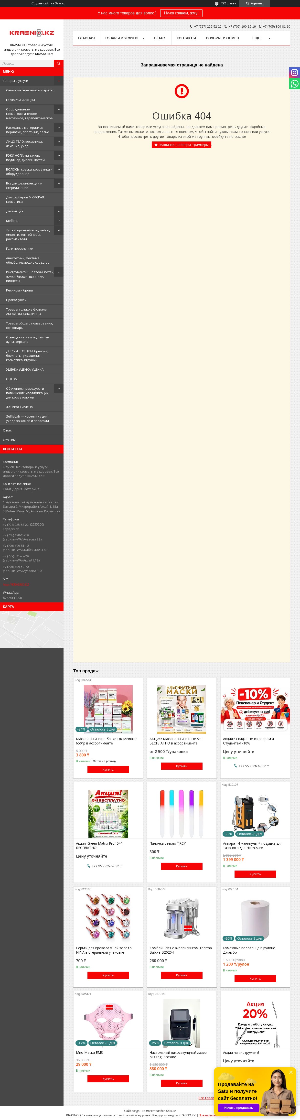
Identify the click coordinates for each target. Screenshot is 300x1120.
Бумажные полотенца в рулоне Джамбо (249, 950)
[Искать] (59, 63)
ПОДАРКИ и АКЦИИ (20, 99)
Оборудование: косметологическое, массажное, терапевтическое (29, 113)
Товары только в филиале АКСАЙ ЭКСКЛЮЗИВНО (26, 311)
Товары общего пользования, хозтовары (29, 325)
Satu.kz (171, 1111)
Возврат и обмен (222, 38)
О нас (7, 430)
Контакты (186, 38)
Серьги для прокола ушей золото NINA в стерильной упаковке (104, 950)
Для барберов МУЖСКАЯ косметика (25, 199)
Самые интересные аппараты (29, 90)
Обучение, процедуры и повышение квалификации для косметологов (27, 392)
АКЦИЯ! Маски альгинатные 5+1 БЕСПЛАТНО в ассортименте (176, 741)
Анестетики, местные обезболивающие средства (28, 260)
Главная (86, 38)
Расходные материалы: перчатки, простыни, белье (27, 129)
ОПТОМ (12, 379)
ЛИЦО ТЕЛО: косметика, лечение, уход (24, 143)
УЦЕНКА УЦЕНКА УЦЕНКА (24, 369)
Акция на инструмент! (241, 1052)
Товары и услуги (15, 80)
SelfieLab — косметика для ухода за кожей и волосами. (28, 418)
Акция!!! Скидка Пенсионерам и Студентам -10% (248, 741)
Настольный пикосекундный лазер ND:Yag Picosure (178, 1054)
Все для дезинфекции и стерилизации (24, 185)
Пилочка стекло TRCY (168, 843)
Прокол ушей (16, 300)
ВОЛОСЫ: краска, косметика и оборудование (29, 171)
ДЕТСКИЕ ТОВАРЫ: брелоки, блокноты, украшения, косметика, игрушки (27, 355)
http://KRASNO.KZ (16, 584)
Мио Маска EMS (89, 1052)
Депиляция (14, 211)
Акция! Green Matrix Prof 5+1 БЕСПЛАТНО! (99, 845)
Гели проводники (19, 248)
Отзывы (9, 440)
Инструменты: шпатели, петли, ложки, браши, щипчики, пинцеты (30, 276)
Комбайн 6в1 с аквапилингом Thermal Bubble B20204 (181, 950)
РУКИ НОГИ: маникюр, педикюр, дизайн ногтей (25, 157)
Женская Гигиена (19, 407)
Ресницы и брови (19, 290)
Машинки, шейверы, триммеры (184, 144)
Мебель (12, 220)
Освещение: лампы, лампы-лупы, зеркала (27, 339)
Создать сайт (41, 3)
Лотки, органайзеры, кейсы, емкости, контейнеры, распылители (28, 234)
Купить (108, 769)
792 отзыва (228, 3)
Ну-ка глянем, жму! (181, 13)
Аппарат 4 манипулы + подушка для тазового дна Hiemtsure (252, 845)
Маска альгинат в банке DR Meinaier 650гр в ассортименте (106, 741)
